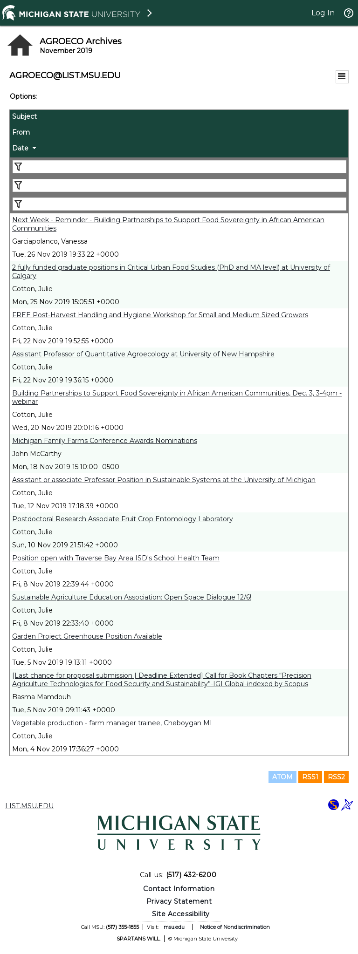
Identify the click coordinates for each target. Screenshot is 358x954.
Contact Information (178, 889)
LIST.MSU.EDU (29, 806)
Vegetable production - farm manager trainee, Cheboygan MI (112, 723)
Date (20, 148)
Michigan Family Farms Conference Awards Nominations (104, 440)
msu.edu (174, 927)
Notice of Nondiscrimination (235, 927)
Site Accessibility (181, 914)
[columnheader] (179, 118)
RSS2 (336, 777)
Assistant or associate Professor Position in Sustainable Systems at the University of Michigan (164, 480)
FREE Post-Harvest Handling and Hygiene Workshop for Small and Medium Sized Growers (160, 315)
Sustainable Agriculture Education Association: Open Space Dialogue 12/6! (131, 597)
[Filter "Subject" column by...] (179, 166)
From (21, 132)
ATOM (282, 777)
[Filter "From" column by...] (179, 185)
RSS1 (310, 777)
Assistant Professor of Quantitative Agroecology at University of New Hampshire (143, 354)
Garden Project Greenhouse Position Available (87, 636)
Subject (24, 116)
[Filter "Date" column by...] (179, 204)
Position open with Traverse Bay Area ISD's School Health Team (116, 558)
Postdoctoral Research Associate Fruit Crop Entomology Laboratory (122, 519)
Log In (323, 12)
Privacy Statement (179, 901)
